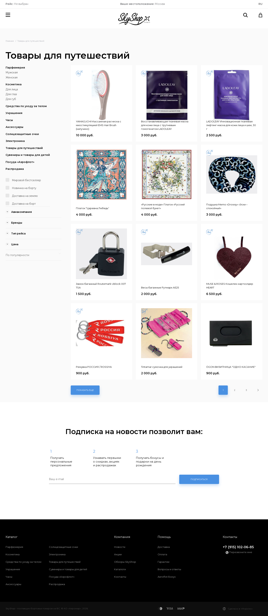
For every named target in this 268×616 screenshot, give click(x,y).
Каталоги (120, 569)
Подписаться (199, 479)
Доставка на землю (22, 196)
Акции (118, 554)
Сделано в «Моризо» (238, 608)
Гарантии (163, 561)
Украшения (14, 113)
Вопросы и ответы (169, 569)
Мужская (12, 72)
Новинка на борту (21, 188)
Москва (142, 4)
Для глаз (11, 94)
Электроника (15, 141)
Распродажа (15, 169)
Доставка (164, 546)
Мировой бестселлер (23, 180)
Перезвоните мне (239, 552)
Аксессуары (14, 127)
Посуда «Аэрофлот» (20, 162)
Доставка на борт (21, 203)
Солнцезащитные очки (22, 134)
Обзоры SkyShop (125, 561)
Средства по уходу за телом (26, 106)
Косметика (14, 84)
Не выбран (17, 4)
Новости (119, 546)
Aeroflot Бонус (167, 576)
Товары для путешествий (24, 148)
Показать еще (85, 390)
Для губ (11, 99)
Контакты (120, 576)
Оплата (162, 554)
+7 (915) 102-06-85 (238, 547)
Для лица (12, 89)
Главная (10, 41)
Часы (9, 120)
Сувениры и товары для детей (28, 155)
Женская (11, 77)
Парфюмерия (15, 67)
